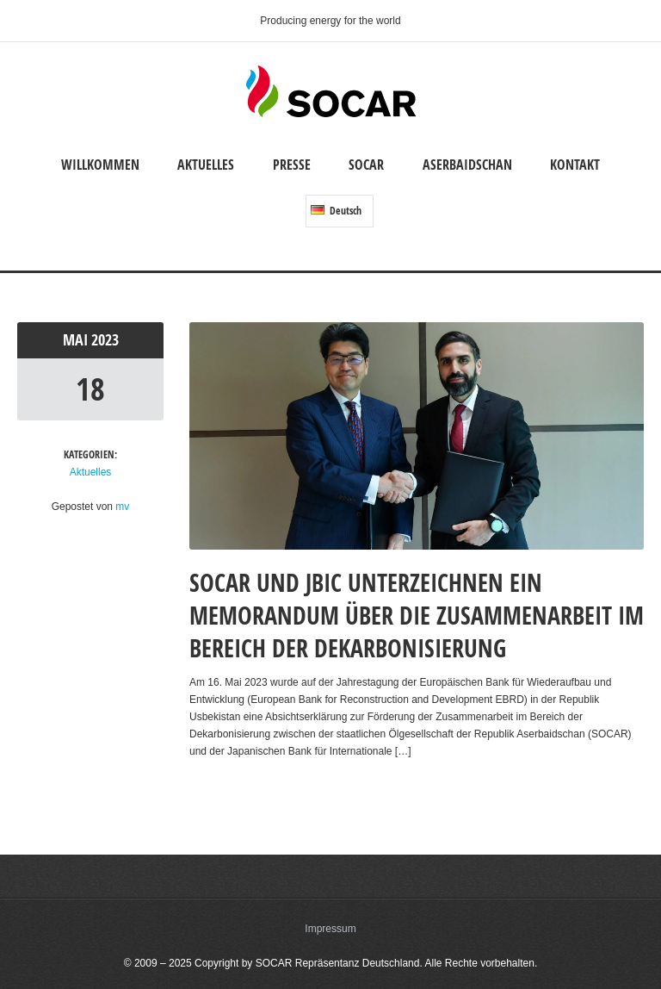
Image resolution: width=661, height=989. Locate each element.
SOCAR (366, 164)
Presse (292, 164)
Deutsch (336, 210)
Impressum (330, 929)
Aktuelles (205, 164)
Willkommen (100, 164)
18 (90, 389)
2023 (105, 340)
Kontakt (575, 164)
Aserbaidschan (467, 164)
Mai (77, 340)
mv (122, 507)
